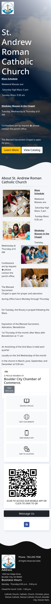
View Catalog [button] (32, 150)
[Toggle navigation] (45, 8)
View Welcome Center (9, 391)
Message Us (26, 513)
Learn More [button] (11, 150)
